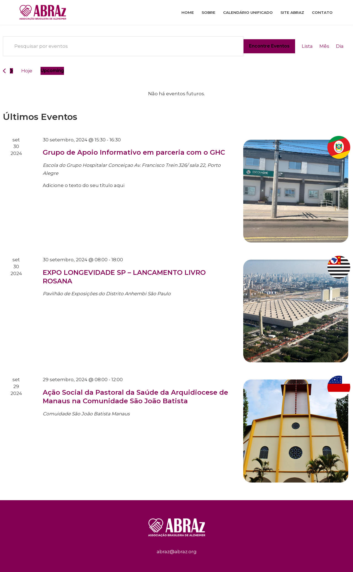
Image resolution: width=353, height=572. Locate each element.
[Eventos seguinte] (11, 70)
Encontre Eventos (269, 46)
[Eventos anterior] (4, 70)
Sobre (208, 12)
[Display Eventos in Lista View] (307, 46)
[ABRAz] (44, 12)
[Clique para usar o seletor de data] (52, 71)
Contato (322, 12)
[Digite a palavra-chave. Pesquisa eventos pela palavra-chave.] (123, 46)
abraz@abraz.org (177, 551)
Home (187, 12)
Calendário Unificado (248, 12)
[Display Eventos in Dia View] (340, 46)
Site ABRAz (292, 12)
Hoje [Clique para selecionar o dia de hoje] (26, 70)
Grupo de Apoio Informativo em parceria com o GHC (134, 152)
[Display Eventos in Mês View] (324, 46)
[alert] (176, 94)
